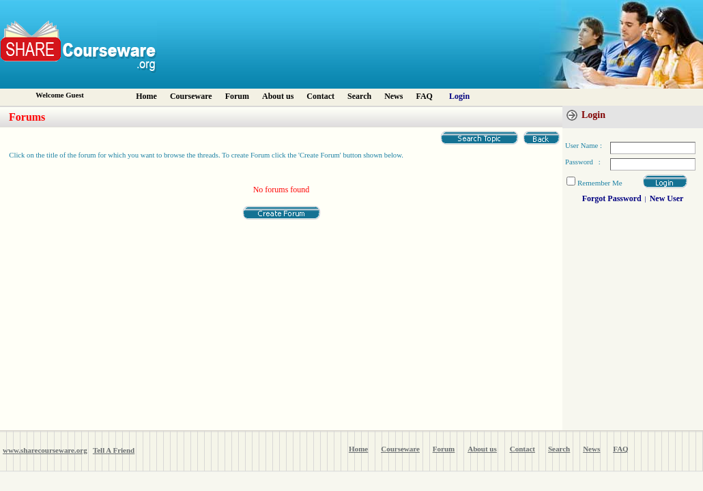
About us (277, 96)
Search (359, 96)
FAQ (424, 96)
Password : (583, 162)
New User (667, 198)
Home (146, 96)
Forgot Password (612, 198)
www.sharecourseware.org (45, 450)
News (393, 96)
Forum (237, 96)
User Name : (583, 145)
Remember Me (599, 183)
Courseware (191, 96)
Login (459, 96)
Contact (320, 96)
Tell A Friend (113, 450)
